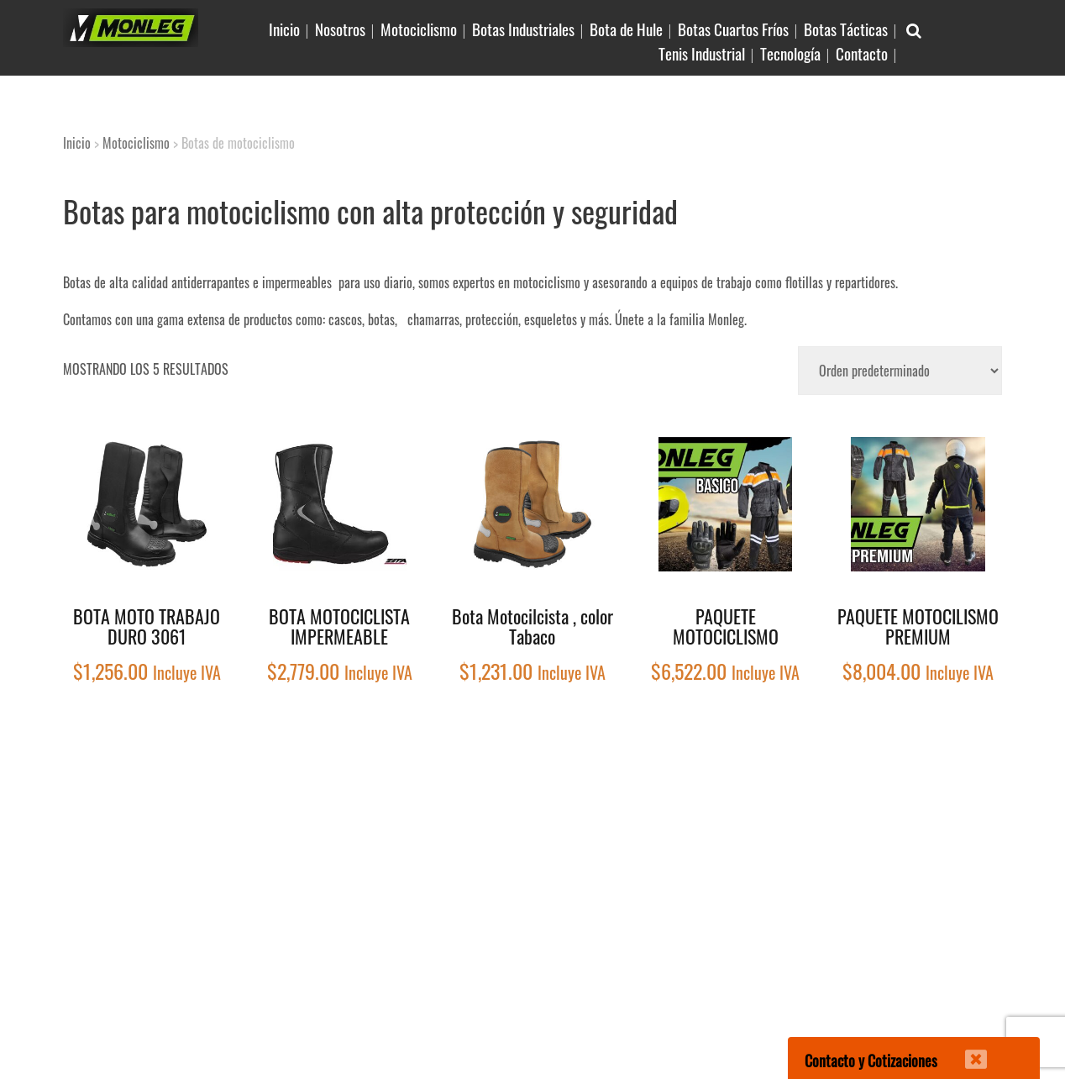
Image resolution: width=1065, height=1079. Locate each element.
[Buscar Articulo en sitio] (913, 29)
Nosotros (340, 28)
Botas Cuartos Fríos (733, 28)
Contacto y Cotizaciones (871, 1060)
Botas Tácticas (846, 28)
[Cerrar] (965, 1049)
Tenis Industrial (701, 53)
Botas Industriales (523, 28)
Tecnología (790, 53)
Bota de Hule (626, 28)
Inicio (284, 28)
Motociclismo (418, 28)
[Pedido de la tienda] (900, 370)
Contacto (862, 53)
